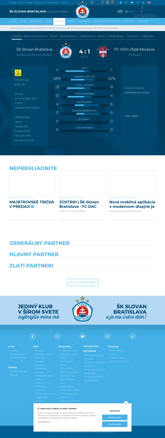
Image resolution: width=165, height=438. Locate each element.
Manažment (40, 368)
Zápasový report (68, 36)
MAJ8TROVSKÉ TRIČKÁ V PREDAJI (31, 204)
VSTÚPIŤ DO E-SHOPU (117, 352)
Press (20, 2)
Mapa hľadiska (66, 386)
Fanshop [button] (143, 21)
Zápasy (21, 28)
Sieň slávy (39, 358)
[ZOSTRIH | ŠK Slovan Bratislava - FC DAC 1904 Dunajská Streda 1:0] (82, 185)
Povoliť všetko (115, 424)
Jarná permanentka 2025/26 (69, 356)
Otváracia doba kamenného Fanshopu (119, 360)
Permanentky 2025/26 (66, 363)
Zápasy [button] (59, 21)
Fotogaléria (132, 36)
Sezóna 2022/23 (36, 28)
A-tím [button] (49, 21)
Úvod (13, 21)
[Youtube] (131, 2)
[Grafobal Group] (101, 272)
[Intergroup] (64, 272)
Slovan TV (80, 197)
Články (101, 36)
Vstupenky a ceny (68, 350)
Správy (71, 21)
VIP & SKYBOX (66, 368)
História (38, 350)
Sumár (53, 36)
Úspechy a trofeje (43, 354)
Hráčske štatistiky (17, 358)
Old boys (39, 361)
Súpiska (13, 350)
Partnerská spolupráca (40, 388)
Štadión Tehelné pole (44, 394)
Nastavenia (115, 411)
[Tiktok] (143, 2)
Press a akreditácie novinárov (43, 377)
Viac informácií (44, 422)
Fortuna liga (53, 28)
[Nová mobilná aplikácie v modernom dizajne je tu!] (132, 185)
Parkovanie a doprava (69, 390)
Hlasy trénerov (87, 36)
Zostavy (35, 36)
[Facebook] (120, 2)
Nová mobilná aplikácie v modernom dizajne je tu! (132, 204)
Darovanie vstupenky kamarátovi (69, 403)
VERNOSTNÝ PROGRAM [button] (106, 21)
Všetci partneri (82, 282)
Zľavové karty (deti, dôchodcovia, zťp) (68, 374)
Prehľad (16, 36)
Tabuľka (13, 375)
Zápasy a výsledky (18, 371)
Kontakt (38, 372)
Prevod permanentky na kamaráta (94, 371)
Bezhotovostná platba (67, 381)
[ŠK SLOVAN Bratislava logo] (82, 9)
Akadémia (84, 21)
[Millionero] (101, 261)
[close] (126, 403)
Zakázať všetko (115, 417)
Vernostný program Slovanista (69, 395)
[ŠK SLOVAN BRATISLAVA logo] (45, 11)
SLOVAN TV (129, 21)
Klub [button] (23, 21)
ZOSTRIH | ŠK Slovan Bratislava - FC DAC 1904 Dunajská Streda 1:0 (80, 204)
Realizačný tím (16, 354)
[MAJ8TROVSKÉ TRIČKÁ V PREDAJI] (32, 185)
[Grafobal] (64, 261)
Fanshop (64, 2)
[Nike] (82, 250)
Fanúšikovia (130, 197)
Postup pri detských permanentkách (94, 378)
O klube (38, 365)
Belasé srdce (53, 2)
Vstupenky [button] (35, 21)
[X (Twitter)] (126, 2)
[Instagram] (137, 2)
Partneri (38, 383)
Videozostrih (148, 36)
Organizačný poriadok (40, 399)
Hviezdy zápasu (116, 36)
